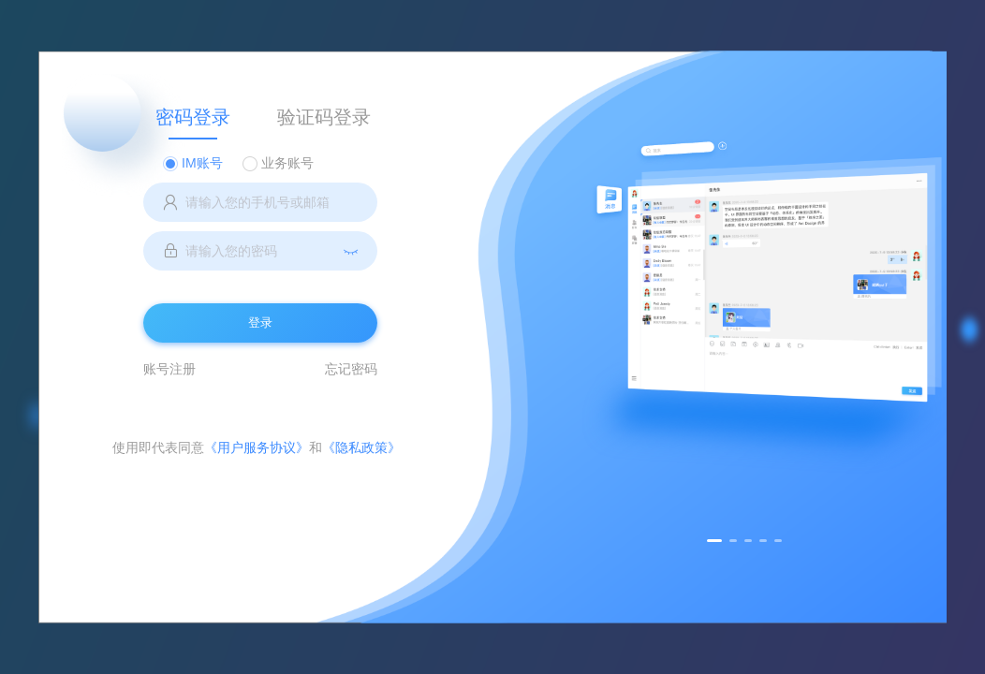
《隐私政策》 (361, 447)
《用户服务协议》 (256, 447)
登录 (260, 322)
